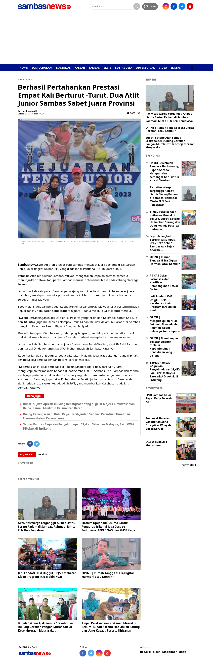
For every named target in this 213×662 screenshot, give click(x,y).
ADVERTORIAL (145, 68)
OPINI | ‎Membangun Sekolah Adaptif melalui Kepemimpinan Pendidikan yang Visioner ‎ (164, 346)
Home (21, 79)
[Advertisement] (106, 39)
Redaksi (145, 652)
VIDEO (163, 68)
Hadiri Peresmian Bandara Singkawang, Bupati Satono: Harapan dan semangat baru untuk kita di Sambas (164, 171)
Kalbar (29, 79)
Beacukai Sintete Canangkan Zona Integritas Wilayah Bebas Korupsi (158, 424)
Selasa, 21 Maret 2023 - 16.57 (31, 113)
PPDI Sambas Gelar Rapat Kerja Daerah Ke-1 (159, 398)
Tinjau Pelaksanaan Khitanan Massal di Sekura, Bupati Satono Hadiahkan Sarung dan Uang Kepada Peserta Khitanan (111, 626)
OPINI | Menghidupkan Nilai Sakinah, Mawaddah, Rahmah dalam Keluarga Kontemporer (165, 324)
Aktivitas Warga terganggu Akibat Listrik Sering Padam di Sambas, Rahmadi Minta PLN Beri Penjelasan (46, 526)
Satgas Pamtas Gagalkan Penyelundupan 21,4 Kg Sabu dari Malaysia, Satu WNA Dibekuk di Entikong (165, 371)
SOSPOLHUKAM (42, 68)
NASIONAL (63, 68)
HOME (24, 68)
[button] (192, 66)
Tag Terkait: (27, 454)
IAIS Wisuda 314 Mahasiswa (156, 443)
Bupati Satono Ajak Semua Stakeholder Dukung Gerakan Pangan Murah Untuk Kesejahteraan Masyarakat (45, 626)
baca (131, 112)
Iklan (182, 652)
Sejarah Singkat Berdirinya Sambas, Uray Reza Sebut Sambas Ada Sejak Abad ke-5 (163, 243)
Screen (150, 6)
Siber (156, 652)
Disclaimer (169, 652)
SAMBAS (94, 68)
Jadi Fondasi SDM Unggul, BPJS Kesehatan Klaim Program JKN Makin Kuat (47, 575)
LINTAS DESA (123, 68)
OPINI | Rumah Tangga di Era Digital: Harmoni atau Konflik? (108, 575)
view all (189, 465)
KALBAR (80, 68)
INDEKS (176, 68)
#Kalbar (43, 454)
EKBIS (107, 68)
